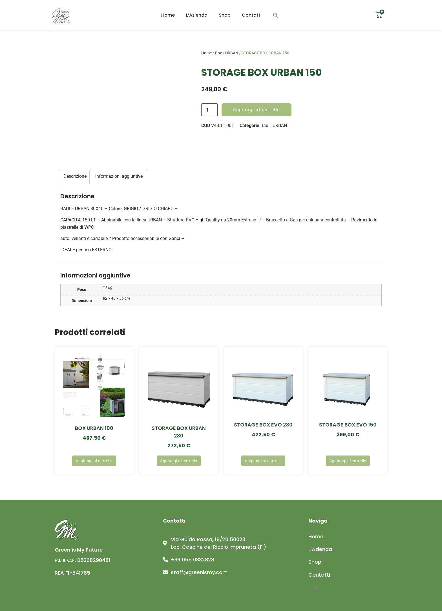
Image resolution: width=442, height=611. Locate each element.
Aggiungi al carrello (256, 109)
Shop (225, 15)
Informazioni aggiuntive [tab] (119, 176)
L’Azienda (196, 15)
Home (168, 15)
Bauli (265, 125)
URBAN (231, 53)
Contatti (252, 15)
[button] (275, 15)
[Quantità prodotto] (209, 109)
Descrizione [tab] (75, 176)
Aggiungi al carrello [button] (94, 461)
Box (218, 53)
